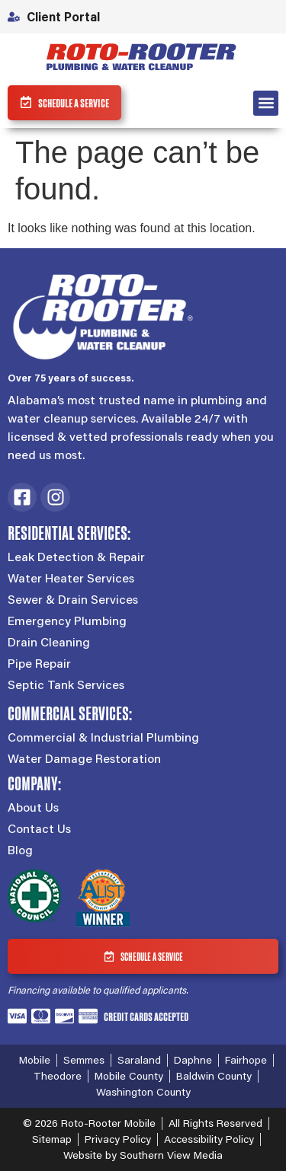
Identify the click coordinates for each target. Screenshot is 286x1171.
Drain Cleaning (49, 641)
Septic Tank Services (66, 684)
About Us (33, 807)
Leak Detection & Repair (76, 556)
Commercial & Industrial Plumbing (103, 737)
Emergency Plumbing (67, 620)
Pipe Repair (39, 663)
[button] (265, 103)
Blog (20, 849)
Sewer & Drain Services (73, 599)
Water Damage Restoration (84, 758)
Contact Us (39, 828)
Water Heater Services (71, 578)
